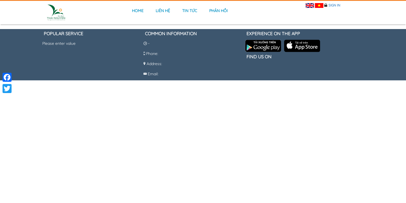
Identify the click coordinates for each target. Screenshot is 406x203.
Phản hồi (218, 10)
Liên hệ (163, 10)
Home (138, 10)
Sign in (334, 5)
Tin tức (189, 10)
